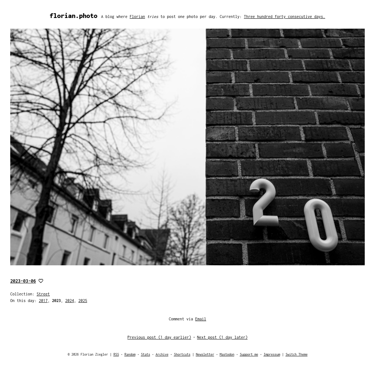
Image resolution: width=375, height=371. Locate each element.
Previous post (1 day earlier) (159, 337)
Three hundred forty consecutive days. (284, 16)
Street (43, 294)
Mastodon (227, 354)
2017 (43, 300)
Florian (137, 16)
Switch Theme (297, 354)
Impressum (272, 354)
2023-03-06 (23, 281)
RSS (116, 354)
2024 (69, 300)
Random (130, 354)
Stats (145, 354)
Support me (249, 354)
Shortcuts (182, 354)
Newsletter (205, 354)
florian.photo (73, 15)
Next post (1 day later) (222, 337)
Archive (162, 354)
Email (200, 319)
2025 (82, 300)
